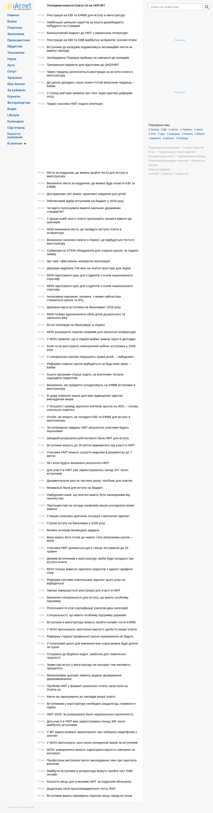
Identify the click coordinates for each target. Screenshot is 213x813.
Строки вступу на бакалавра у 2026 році (76, 523)
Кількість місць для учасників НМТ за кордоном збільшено (89, 781)
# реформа (173, 133)
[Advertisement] (87, 138)
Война (12, 21)
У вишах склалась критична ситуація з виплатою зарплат (88, 516)
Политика (14, 27)
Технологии (16, 52)
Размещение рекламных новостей (168, 160)
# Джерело (155, 138)
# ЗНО (152, 133)
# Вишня (199, 133)
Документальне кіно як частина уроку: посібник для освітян (89, 480)
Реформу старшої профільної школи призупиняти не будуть (90, 636)
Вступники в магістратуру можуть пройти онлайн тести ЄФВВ (91, 622)
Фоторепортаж (18, 102)
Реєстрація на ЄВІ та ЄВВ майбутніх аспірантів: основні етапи (92, 40)
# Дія (164, 129)
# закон (198, 129)
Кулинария (15, 121)
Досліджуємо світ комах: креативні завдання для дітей (86, 194)
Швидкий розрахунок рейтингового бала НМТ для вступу (88, 438)
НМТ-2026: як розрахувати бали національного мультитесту (90, 714)
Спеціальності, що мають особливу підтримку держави (86, 615)
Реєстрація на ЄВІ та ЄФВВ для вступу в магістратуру (86, 15)
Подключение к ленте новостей (177, 152)
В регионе (14, 143)
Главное (13, 15)
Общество (14, 46)
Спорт (12, 71)
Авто (11, 65)
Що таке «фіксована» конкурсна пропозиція (78, 261)
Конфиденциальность (161, 156)
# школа (173, 129)
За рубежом (16, 90)
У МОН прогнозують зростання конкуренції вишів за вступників (92, 742)
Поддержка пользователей (164, 147)
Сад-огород (16, 127)
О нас (152, 152)
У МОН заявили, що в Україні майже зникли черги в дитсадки (91, 339)
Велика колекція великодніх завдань (73, 530)
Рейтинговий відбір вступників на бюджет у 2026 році (85, 201)
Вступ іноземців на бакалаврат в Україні (76, 325)
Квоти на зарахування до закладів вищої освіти (81, 696)
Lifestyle (13, 115)
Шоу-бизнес (16, 83)
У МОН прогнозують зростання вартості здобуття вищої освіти (92, 629)
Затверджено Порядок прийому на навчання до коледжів (88, 57)
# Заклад (154, 129)
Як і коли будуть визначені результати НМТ (78, 463)
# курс (161, 133)
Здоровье (14, 77)
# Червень (186, 129)
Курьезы (13, 96)
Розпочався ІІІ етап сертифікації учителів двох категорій (87, 608)
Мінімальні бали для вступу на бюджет (75, 487)
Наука (11, 58)
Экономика (15, 33)
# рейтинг (168, 138)
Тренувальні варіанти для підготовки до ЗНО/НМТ (83, 64)
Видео (12, 108)
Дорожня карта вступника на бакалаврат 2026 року (84, 307)
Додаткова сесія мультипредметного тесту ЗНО (81, 788)
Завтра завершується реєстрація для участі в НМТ (83, 590)
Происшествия (18, 40)
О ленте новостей (193, 147)
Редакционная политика (191, 156)
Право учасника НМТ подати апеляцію (75, 103)
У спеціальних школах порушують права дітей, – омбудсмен (90, 356)
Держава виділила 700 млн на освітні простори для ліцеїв (89, 268)
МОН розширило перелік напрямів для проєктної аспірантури (91, 332)
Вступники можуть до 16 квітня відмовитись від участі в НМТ (91, 445)
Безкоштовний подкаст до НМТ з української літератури (87, 33)
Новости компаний (14, 135)
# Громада (182, 138)
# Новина (187, 133)
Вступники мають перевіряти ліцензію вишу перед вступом (89, 795)
